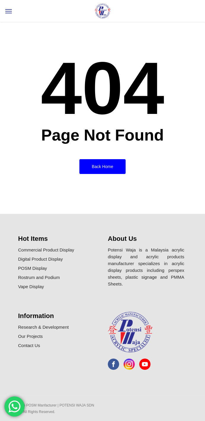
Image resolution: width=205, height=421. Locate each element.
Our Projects (30, 336)
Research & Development (43, 327)
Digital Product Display (40, 259)
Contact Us (29, 345)
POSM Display (32, 268)
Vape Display (31, 286)
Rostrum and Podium (39, 277)
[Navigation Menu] (8, 11)
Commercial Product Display (46, 249)
